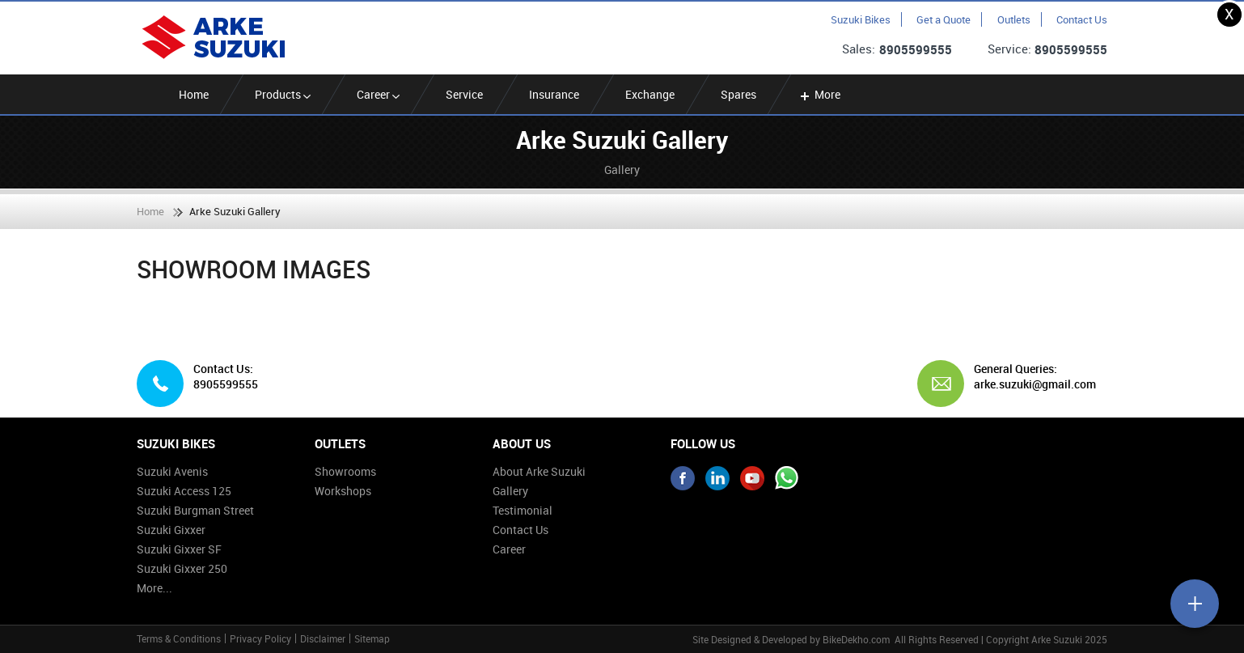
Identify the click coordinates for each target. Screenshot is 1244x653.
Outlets (1013, 19)
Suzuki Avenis (172, 471)
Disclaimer (322, 638)
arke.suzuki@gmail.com (1034, 384)
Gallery (510, 490)
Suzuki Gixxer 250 (182, 568)
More (819, 94)
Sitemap (372, 638)
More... (154, 588)
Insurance (554, 94)
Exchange (650, 94)
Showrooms (345, 471)
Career (378, 94)
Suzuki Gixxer (171, 529)
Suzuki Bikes (861, 19)
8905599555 (915, 49)
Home (194, 94)
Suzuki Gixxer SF (179, 549)
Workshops (343, 490)
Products (283, 94)
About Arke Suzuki (539, 471)
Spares (738, 94)
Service (464, 94)
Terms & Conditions (179, 638)
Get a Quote (943, 19)
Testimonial (522, 510)
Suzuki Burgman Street (195, 510)
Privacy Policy (260, 638)
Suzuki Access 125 (184, 490)
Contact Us (1081, 19)
